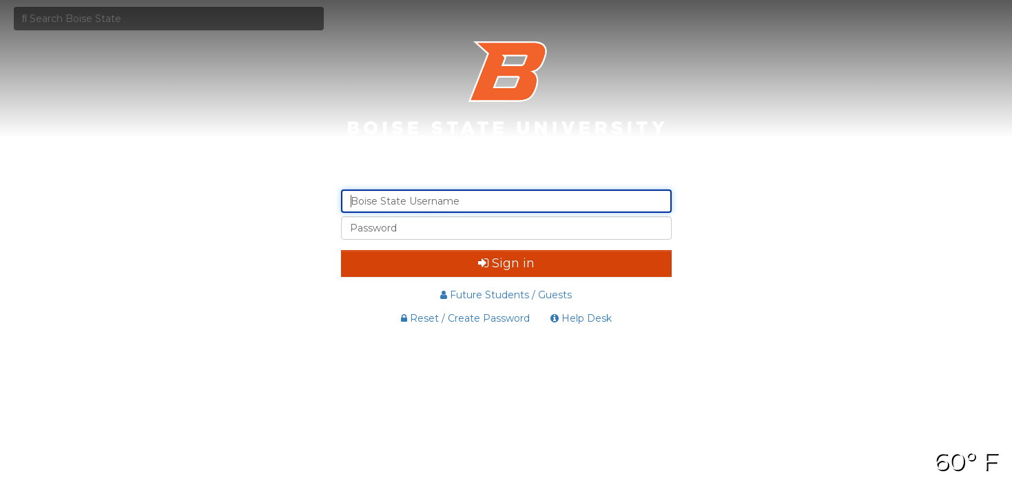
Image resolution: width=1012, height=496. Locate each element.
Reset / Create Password (465, 318)
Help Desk (581, 318)
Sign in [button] (506, 263)
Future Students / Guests (506, 295)
